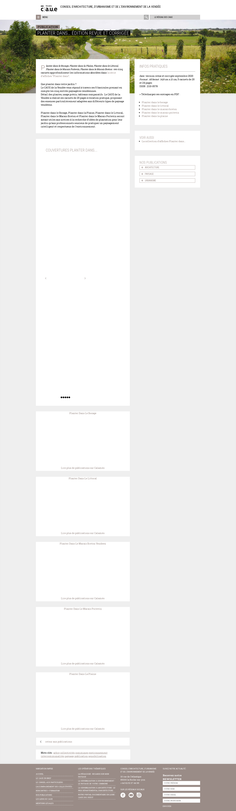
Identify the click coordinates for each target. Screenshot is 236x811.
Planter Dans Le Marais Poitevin (83, 608)
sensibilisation (97, 756)
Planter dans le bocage (155, 102)
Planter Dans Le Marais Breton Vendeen (83, 543)
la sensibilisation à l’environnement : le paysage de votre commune (96, 782)
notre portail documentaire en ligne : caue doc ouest (97, 796)
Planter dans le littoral (155, 105)
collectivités (67, 752)
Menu (45, 17)
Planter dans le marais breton (159, 109)
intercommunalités (52, 756)
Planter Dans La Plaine (82, 674)
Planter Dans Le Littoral (83, 478)
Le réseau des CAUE (163, 17)
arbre (56, 752)
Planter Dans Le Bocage (82, 413)
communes (81, 752)
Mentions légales (44, 803)
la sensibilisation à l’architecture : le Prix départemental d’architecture (96, 789)
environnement (98, 752)
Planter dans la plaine (155, 116)
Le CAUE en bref (43, 778)
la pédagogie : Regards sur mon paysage (93, 775)
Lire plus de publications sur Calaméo (83, 467)
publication (81, 756)
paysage (69, 756)
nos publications (44, 795)
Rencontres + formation (48, 790)
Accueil (39, 774)
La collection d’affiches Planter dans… (164, 141)
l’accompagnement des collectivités (54, 786)
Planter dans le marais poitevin (160, 112)
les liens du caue (44, 799)
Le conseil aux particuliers (49, 782)
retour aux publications (58, 741)
